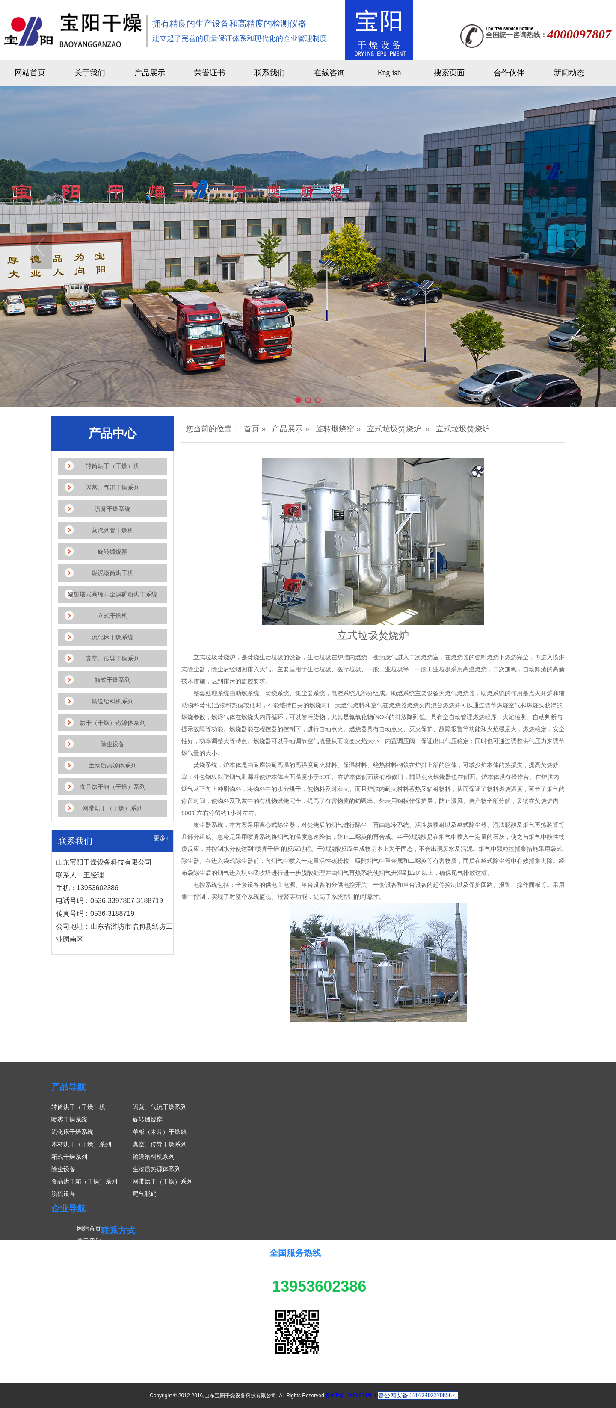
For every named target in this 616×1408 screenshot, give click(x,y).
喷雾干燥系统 (69, 1119)
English (389, 72)
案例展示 (89, 1278)
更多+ (161, 838)
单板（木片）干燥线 (160, 1131)
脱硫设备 (63, 1193)
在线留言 (89, 1290)
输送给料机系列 (154, 1156)
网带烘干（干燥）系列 (162, 1181)
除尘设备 (63, 1169)
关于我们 (89, 72)
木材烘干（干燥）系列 (81, 1144)
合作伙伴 (509, 72)
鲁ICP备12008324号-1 (351, 1396)
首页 (251, 429)
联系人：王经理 (143, 1263)
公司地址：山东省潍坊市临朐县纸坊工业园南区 (185, 1312)
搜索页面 (449, 72)
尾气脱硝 (145, 1193)
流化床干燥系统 (72, 1131)
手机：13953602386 (149, 1275)
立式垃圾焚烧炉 (394, 429)
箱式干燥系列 (69, 1156)
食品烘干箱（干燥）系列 (84, 1181)
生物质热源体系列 (157, 1169)
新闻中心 (89, 1265)
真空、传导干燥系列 (160, 1144)
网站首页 (30, 72)
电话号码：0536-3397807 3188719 (169, 1287)
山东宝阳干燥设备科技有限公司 (164, 1250)
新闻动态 (569, 72)
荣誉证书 (209, 72)
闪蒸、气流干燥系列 (160, 1107)
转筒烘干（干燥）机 (78, 1107)
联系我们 (269, 72)
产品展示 (149, 72)
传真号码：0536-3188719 (156, 1300)
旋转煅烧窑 (335, 429)
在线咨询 (329, 72)
